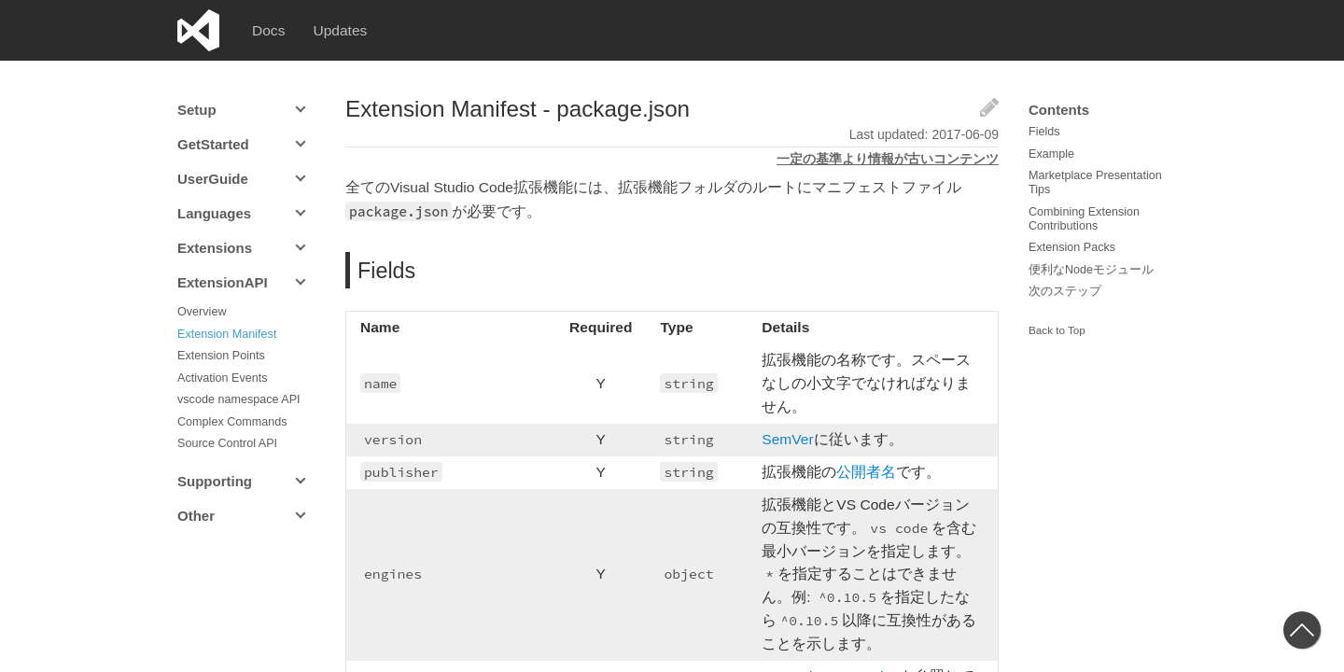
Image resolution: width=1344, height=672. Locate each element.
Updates (342, 30)
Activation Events (222, 378)
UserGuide (212, 179)
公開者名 (875, 483)
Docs (269, 30)
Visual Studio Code (198, 30)
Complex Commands (232, 421)
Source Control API (227, 443)
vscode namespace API (239, 399)
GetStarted (213, 144)
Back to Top (1057, 330)
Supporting (214, 481)
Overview (201, 311)
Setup (197, 110)
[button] (1302, 630)
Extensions (214, 248)
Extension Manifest (226, 334)
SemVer (797, 450)
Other (196, 516)
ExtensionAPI (222, 282)
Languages (214, 213)
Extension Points (221, 355)
